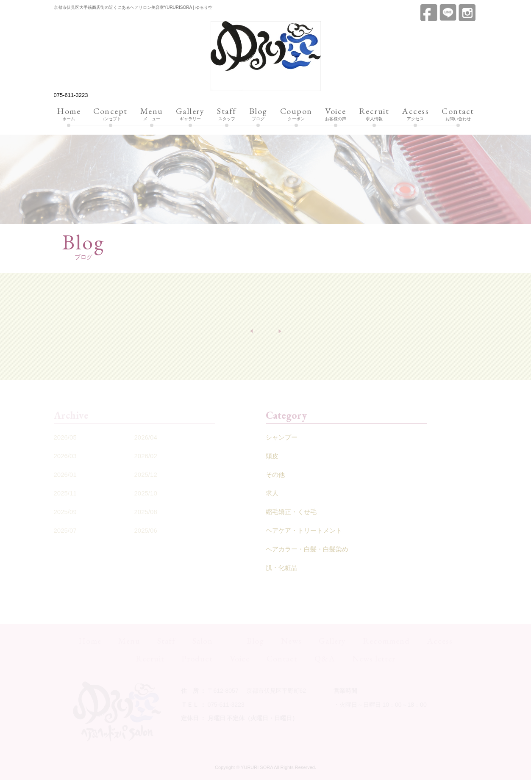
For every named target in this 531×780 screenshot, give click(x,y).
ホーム (69, 114)
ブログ (258, 114)
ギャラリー (190, 114)
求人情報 (374, 114)
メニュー (151, 114)
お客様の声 (335, 114)
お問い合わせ (458, 114)
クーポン (296, 114)
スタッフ (226, 114)
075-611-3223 (71, 95)
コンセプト (110, 114)
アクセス (415, 114)
